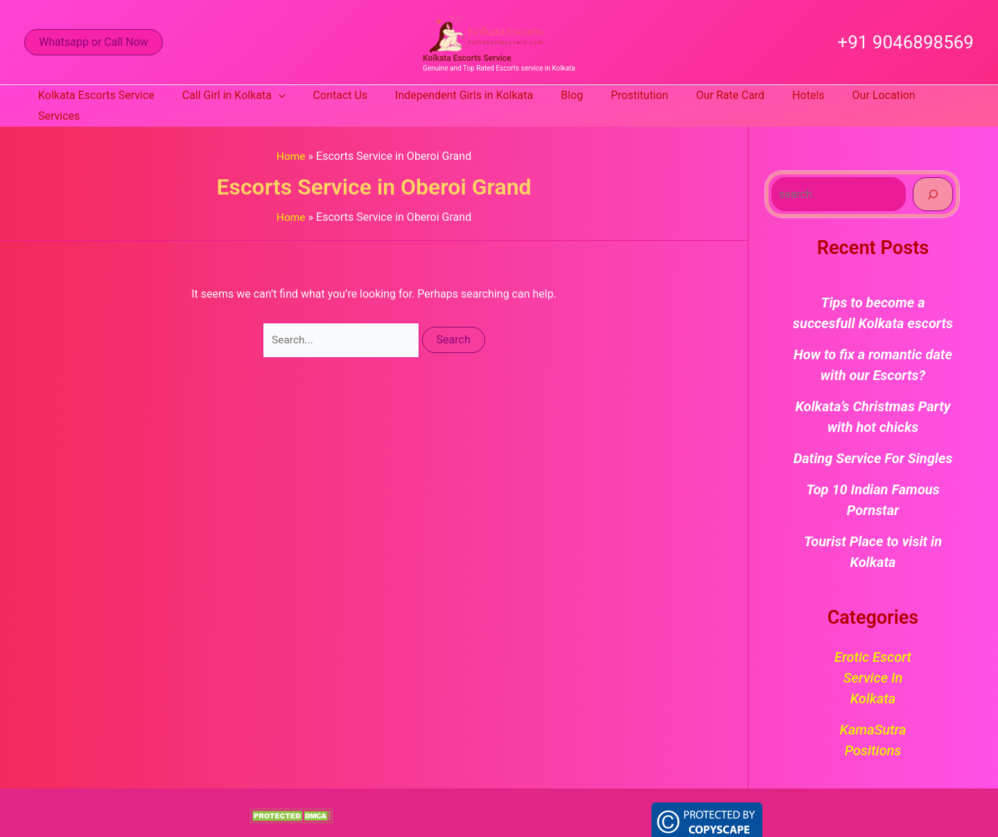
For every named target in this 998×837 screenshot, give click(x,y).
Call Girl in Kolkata (240, 95)
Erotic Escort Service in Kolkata (872, 657)
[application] (285, 95)
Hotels (782, 95)
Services (926, 95)
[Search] (933, 173)
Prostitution (624, 95)
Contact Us (342, 95)
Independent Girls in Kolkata (460, 95)
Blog (562, 95)
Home (291, 135)
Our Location (852, 95)
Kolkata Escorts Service (467, 58)
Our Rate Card (709, 95)
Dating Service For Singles (873, 437)
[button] (93, 42)
